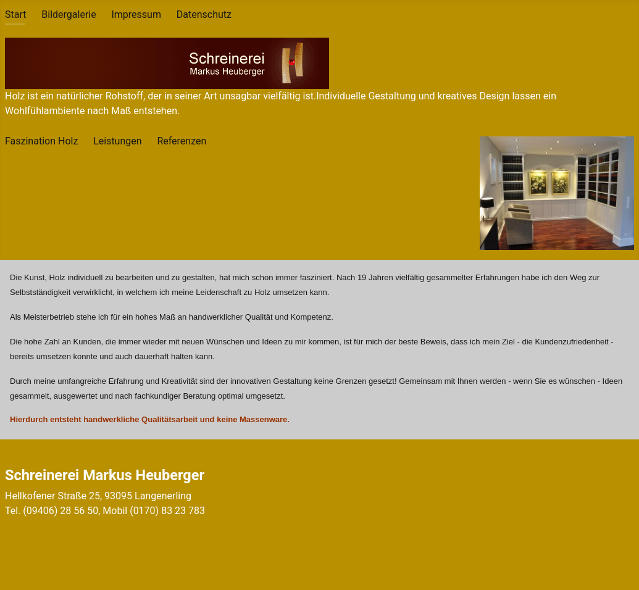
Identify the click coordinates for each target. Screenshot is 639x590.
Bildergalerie (68, 14)
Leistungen (117, 141)
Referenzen (181, 141)
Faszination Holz (41, 141)
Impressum (136, 14)
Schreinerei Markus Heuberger (104, 475)
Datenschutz (204, 14)
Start (15, 14)
